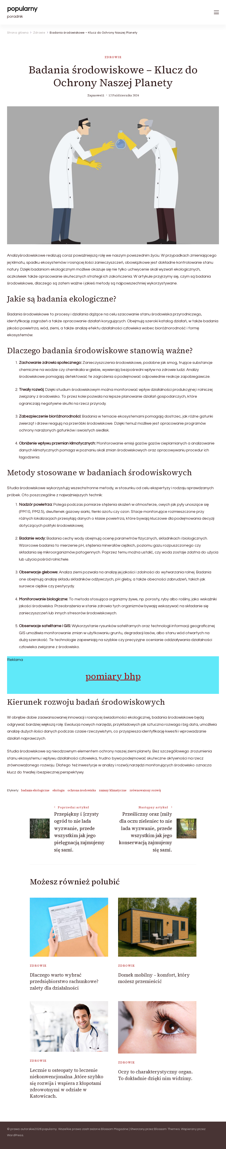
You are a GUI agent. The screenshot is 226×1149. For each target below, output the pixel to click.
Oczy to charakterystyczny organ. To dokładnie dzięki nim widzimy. (155, 1075)
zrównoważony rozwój (145, 790)
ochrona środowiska (82, 790)
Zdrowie (113, 57)
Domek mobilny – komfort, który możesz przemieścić (154, 978)
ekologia (58, 790)
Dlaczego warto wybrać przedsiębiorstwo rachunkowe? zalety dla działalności (64, 981)
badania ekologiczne (35, 790)
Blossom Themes (167, 1129)
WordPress (15, 1135)
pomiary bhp (113, 676)
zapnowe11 (95, 95)
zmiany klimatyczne (112, 790)
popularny (22, 8)
